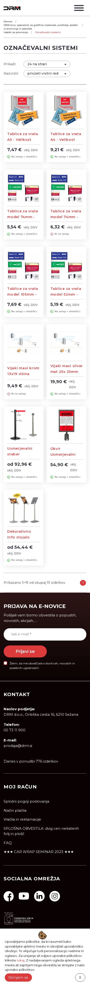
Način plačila (15, 810)
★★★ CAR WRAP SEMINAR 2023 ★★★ (39, 851)
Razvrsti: (11, 73)
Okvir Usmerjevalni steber (63, 454)
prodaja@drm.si (18, 745)
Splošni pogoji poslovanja (26, 801)
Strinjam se (18, 977)
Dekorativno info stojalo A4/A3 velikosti (21, 537)
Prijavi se (25, 651)
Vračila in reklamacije (22, 819)
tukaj (20, 960)
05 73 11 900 (14, 730)
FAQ (8, 843)
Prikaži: (10, 64)
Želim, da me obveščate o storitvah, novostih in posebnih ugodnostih (42, 666)
